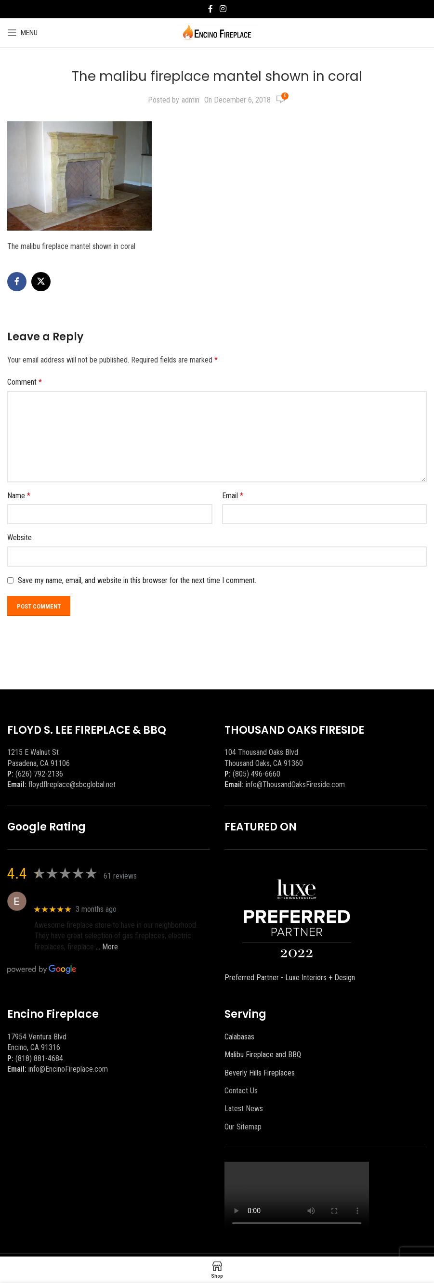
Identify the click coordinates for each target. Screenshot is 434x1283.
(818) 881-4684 (39, 1058)
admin (190, 99)
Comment (24, 382)
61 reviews (120, 876)
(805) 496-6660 (256, 773)
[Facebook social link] (210, 8)
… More (107, 946)
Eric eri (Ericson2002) (69, 896)
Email (232, 495)
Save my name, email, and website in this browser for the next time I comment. (137, 580)
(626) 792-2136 (39, 773)
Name (18, 495)
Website (19, 537)
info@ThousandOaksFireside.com (295, 784)
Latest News (243, 1108)
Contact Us (241, 1090)
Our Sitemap (243, 1126)
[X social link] (41, 281)
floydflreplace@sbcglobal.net (72, 784)
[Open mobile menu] (22, 32)
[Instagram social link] (222, 8)
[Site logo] (217, 32)
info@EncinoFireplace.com (68, 1069)
